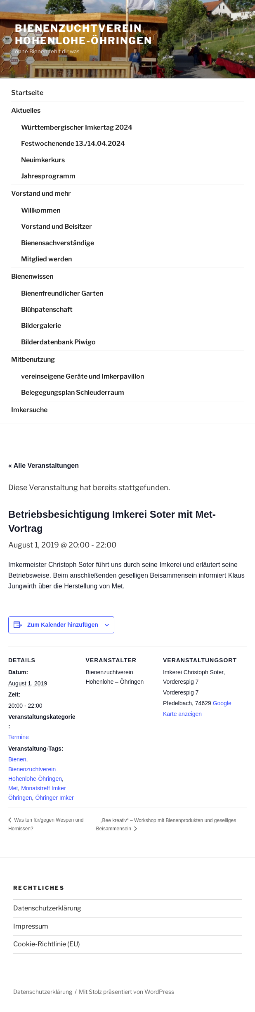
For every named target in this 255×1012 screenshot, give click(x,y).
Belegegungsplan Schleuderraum (72, 392)
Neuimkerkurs (43, 160)
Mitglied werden (46, 259)
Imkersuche (29, 410)
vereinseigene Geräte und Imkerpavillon (82, 376)
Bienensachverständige (57, 243)
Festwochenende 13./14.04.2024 (73, 143)
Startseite (27, 93)
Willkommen (40, 210)
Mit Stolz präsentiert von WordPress (126, 991)
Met (13, 788)
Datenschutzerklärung (47, 908)
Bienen (17, 759)
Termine (18, 737)
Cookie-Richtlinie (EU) (46, 944)
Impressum (30, 926)
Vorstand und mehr (41, 193)
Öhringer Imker (54, 797)
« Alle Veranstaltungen (43, 465)
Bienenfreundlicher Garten (62, 293)
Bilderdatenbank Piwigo (58, 342)
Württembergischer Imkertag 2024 (76, 127)
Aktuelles (25, 110)
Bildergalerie (41, 325)
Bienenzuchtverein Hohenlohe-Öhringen (83, 34)
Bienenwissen (32, 276)
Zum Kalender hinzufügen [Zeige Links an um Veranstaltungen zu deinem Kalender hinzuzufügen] (62, 624)
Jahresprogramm (48, 176)
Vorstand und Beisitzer (56, 226)
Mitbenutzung (33, 359)
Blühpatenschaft (47, 309)
